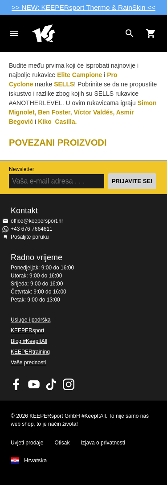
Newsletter (21, 169)
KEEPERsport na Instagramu (68, 384)
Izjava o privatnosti (103, 443)
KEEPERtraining (30, 352)
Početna (76, 33)
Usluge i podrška (30, 320)
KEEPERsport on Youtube (34, 384)
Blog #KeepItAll (29, 341)
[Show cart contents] (151, 33)
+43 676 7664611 (32, 229)
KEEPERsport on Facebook (16, 384)
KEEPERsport (27, 330)
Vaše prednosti (28, 362)
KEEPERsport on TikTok (51, 384)
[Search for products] (129, 33)
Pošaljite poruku (30, 237)
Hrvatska (35, 460)
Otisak (61, 443)
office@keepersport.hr (37, 221)
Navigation (14, 33)
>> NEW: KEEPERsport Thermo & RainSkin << (83, 7)
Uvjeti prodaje (27, 443)
